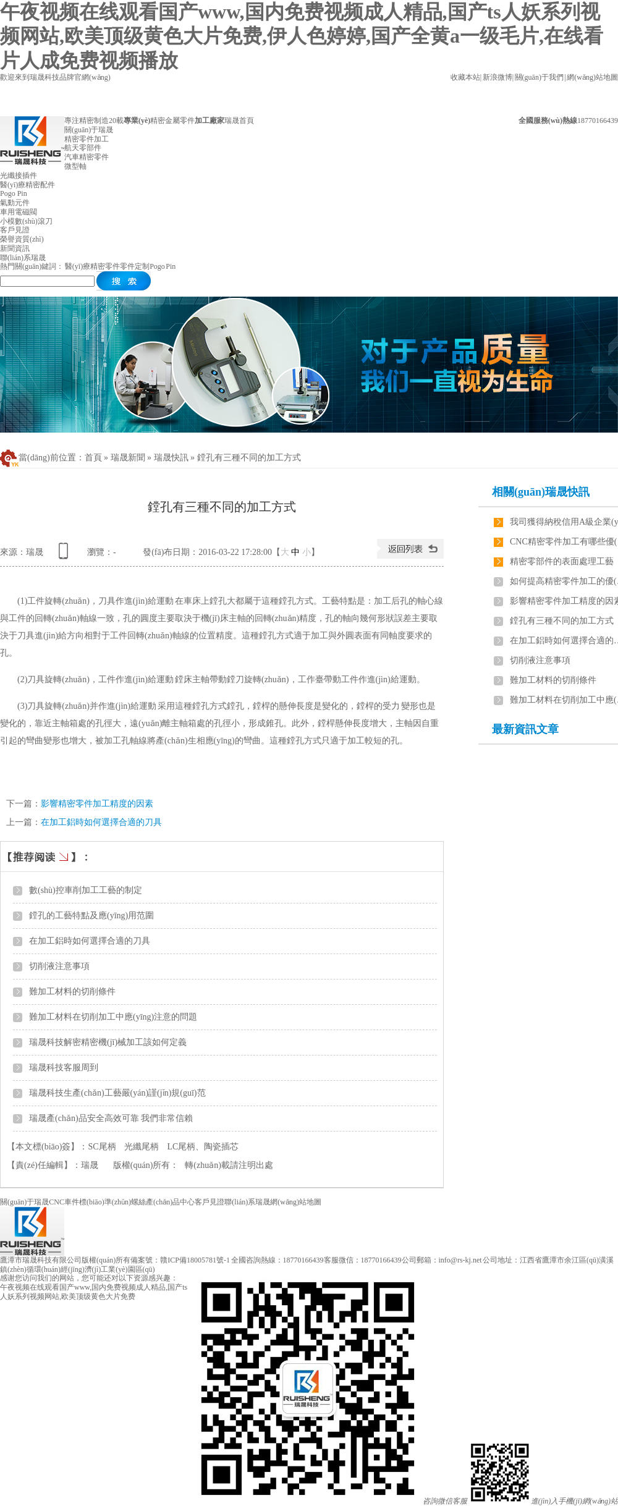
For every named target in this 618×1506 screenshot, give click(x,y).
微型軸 (75, 166)
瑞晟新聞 (128, 457)
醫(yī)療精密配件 (27, 184)
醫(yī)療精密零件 (92, 266)
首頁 (93, 457)
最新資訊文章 (525, 729)
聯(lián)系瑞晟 (247, 1202)
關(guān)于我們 (540, 77)
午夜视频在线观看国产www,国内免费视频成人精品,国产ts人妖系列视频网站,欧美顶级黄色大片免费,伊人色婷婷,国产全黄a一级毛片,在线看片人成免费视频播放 (301, 36)
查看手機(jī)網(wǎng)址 (65, 555)
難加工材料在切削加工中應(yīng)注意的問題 (113, 1017)
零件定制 (135, 266)
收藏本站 (465, 77)
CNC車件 (64, 1202)
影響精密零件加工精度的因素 (97, 803)
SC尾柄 (102, 1146)
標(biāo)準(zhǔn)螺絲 (112, 1202)
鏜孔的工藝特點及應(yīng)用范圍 (91, 915)
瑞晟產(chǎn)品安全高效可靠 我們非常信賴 (111, 1118)
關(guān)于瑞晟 (24, 1202)
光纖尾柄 (141, 1146)
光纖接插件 (18, 175)
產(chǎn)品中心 (170, 1202)
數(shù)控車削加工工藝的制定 (85, 890)
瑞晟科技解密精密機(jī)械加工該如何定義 (108, 1042)
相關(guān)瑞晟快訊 (541, 492)
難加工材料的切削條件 (72, 991)
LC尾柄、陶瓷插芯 (203, 1146)
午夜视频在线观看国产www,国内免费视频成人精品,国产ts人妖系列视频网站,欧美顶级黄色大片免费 (93, 1292)
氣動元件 (15, 202)
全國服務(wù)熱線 (548, 120)
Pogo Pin (13, 193)
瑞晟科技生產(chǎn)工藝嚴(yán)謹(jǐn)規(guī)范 (117, 1093)
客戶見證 (209, 1202)
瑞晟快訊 (171, 457)
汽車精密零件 (86, 157)
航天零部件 (82, 147)
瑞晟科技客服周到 (63, 1067)
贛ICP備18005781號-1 (195, 1260)
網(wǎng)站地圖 (592, 77)
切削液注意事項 (59, 966)
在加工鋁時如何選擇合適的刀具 (101, 822)
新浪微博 (497, 77)
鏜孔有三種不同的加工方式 (249, 457)
